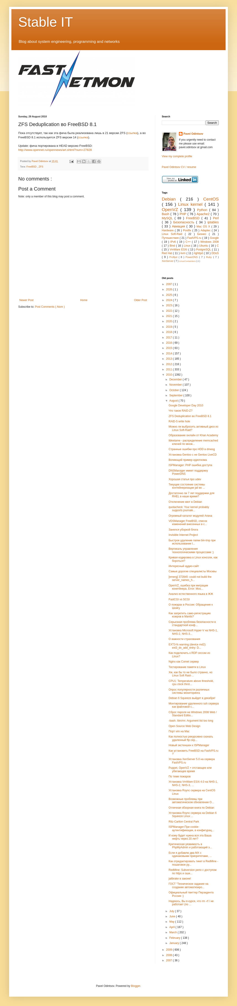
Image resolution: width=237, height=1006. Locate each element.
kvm (183, 253)
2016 (169, 342)
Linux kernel (191, 204)
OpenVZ (171, 209)
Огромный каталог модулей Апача (190, 515)
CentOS (211, 199)
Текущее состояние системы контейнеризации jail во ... (187, 486)
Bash (166, 214)
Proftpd (174, 257)
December (176, 379)
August (174, 400)
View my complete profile (177, 156)
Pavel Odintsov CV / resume (179, 167)
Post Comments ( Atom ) (50, 306)
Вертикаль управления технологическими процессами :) (191, 550)
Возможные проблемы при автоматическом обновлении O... (191, 800)
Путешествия (171, 238)
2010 (169, 374)
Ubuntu (204, 245)
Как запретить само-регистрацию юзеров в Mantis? (190, 615)
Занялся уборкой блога (183, 529)
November (176, 384)
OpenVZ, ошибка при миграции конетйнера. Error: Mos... (188, 587)
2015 (169, 348)
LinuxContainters (187, 261)
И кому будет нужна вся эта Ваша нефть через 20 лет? (190, 837)
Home (84, 300)
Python (203, 210)
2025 (169, 295)
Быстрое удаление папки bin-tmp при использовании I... (192, 542)
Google (214, 238)
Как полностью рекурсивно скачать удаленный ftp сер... (191, 738)
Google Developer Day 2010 (186, 405)
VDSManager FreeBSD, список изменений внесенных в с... (188, 522)
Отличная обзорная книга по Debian (191, 807)
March (173, 932)
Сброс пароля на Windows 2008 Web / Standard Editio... (193, 714)
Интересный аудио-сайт (184, 566)
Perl (216, 218)
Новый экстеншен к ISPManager (189, 745)
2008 (169, 955)
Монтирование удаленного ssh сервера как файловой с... (194, 705)
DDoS (215, 253)
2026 (169, 289)
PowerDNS (192, 257)
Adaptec (206, 230)
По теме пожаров (180, 776)
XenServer (168, 261)
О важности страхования (184, 639)
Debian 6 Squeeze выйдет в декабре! (192, 698)
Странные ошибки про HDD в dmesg (192, 449)
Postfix (187, 230)
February (175, 937)
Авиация (179, 226)
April (172, 927)
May (172, 921)
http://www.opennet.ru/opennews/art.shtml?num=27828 (55, 150)
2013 (169, 358)
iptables (213, 222)
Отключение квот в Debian (185, 501)
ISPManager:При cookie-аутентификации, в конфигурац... (191, 828)
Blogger (135, 986)
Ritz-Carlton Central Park (184, 821)
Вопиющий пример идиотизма (188, 460)
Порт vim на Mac (179, 731)
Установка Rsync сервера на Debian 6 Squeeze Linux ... (192, 814)
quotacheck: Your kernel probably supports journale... (189, 509)
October (174, 390)
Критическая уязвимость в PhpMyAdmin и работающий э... (190, 846)
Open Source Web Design (184, 726)
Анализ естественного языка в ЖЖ (191, 594)
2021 (169, 316)
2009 (169, 949)
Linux (187, 245)
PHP (183, 214)
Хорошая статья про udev (185, 479)
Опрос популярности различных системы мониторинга (189, 691)
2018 (169, 332)
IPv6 (173, 241)
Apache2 (204, 214)
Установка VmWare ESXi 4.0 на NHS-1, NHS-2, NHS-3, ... (193, 783)
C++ (188, 241)
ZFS (41, 166)
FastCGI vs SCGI (179, 599)
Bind (173, 245)
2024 (169, 300)
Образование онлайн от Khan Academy (193, 435)
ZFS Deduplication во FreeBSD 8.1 (190, 416)
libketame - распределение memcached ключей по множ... (193, 442)
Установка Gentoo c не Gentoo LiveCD (193, 454)
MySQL (168, 218)
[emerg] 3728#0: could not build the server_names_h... (190, 578)
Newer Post (26, 300)
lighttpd (199, 253)
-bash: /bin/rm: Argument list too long (191, 720)
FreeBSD (31, 166)
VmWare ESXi (179, 249)
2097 (169, 284)
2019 (169, 326)
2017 (169, 337)
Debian (171, 199)
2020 (169, 321)
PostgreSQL (204, 249)
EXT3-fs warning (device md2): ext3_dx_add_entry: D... (187, 646)
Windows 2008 (209, 241)
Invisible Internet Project (183, 535)
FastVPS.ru (194, 238)
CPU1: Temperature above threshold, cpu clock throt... (191, 682)
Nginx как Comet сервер (184, 661)
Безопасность (184, 222)
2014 (169, 353)
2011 (169, 369)
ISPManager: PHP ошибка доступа (190, 465)
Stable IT (45, 22)
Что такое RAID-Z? (180, 410)
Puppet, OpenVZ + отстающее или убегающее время (190, 769)
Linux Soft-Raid (173, 234)
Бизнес (203, 234)
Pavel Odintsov (193, 133)
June (172, 916)
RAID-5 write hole (179, 421)
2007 (169, 960)
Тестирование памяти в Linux (187, 667)
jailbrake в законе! (180, 878)
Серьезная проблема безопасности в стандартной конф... (192, 623)
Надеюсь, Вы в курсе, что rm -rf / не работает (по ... (191, 903)
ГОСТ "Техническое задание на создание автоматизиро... (188, 885)
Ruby (209, 257)
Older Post (140, 300)
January (174, 943)
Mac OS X (204, 226)
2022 (169, 310)
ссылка (132, 133)
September (176, 395)
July (172, 911)
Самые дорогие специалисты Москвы (192, 571)
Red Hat (167, 253)
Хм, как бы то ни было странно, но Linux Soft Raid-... (190, 674)
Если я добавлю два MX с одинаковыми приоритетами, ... (190, 854)
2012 (169, 364)
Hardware (168, 230)
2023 (169, 305)
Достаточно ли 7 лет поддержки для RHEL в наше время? (191, 495)
